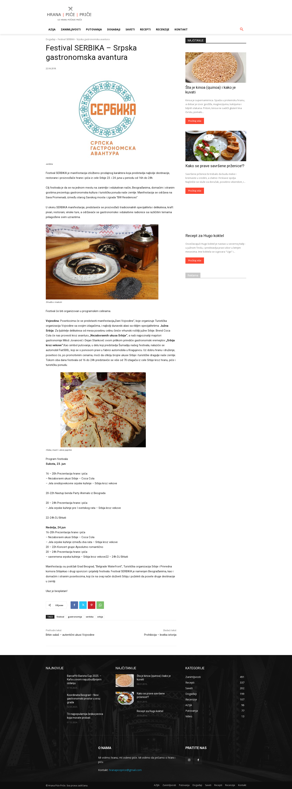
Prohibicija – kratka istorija (160, 634)
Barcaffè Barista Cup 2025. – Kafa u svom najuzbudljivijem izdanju (84, 679)
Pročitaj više (194, 121)
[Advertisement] (174, 13)
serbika (89, 616)
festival (60, 616)
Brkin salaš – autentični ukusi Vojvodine (70, 634)
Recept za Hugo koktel (204, 235)
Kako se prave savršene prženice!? (214, 166)
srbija (100, 616)
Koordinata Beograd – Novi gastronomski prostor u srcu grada (83, 698)
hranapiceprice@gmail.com (125, 770)
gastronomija (75, 616)
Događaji (50, 39)
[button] (241, 29)
